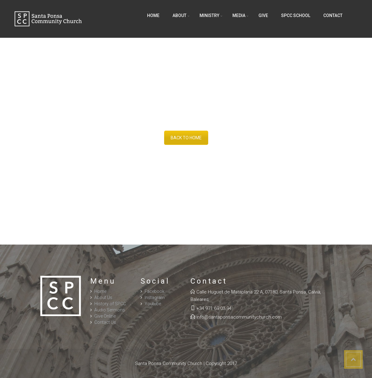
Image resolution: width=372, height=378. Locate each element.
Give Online (105, 316)
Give (263, 15)
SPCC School (295, 15)
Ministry (209, 15)
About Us (103, 297)
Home (153, 15)
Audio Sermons (109, 309)
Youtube (153, 303)
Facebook (154, 291)
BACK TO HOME (186, 137)
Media (238, 15)
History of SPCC (110, 303)
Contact (333, 15)
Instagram (155, 297)
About (179, 15)
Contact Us (105, 322)
